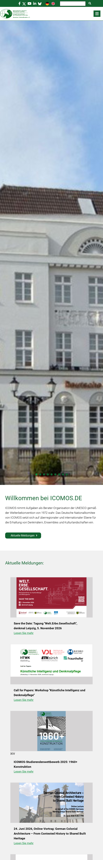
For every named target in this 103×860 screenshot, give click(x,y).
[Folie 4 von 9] (48, 474)
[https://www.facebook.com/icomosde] (19, 3)
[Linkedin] (34, 3)
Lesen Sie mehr (24, 633)
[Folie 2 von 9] (40, 474)
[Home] (51, 14)
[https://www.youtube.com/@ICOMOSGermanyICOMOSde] (29, 3)
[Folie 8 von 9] (63, 474)
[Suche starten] (90, 3)
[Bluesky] (39, 3)
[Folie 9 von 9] (67, 474)
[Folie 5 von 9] (52, 474)
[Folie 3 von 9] (44, 474)
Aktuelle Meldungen (23, 535)
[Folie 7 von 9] (59, 474)
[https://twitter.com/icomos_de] (24, 3)
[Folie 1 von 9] (36, 474)
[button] (97, 13)
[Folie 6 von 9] (55, 474)
